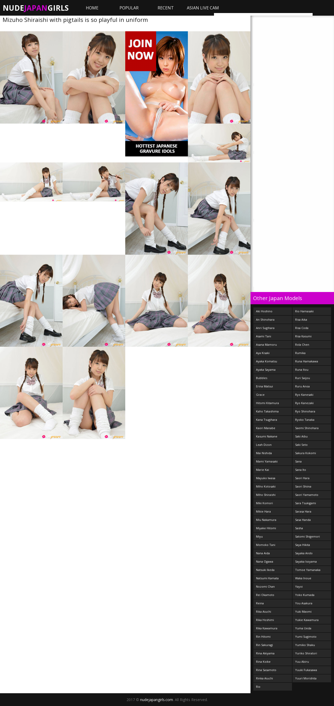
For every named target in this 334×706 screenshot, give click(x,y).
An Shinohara (265, 319)
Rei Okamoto (265, 595)
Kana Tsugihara (266, 420)
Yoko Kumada (304, 595)
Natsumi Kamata (267, 578)
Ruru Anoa (302, 386)
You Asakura (303, 603)
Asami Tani (263, 336)
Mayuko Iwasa (265, 478)
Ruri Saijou (302, 378)
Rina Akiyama (265, 653)
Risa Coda (301, 328)
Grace (260, 395)
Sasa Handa (303, 520)
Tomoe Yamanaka (307, 570)
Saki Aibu (301, 436)
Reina (260, 603)
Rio (258, 687)
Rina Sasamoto (266, 670)
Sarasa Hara (303, 511)
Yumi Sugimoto (306, 636)
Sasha (299, 528)
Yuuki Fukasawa (306, 670)
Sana (298, 461)
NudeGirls (36, 8)
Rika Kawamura (266, 628)
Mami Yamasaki (267, 461)
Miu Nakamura (266, 520)
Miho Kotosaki (266, 486)
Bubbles (261, 378)
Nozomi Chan (265, 586)
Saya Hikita (302, 545)
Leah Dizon (264, 445)
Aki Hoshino (264, 311)
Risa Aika (301, 319)
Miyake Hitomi (266, 528)
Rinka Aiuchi (264, 678)
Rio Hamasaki (304, 311)
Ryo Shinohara (305, 411)
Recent (166, 8)
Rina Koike (263, 662)
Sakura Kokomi (305, 453)
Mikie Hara (263, 511)
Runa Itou (301, 370)
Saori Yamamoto (306, 495)
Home (92, 8)
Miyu (259, 536)
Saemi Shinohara (307, 428)
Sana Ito (300, 470)
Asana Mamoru (266, 344)
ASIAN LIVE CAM (203, 8)
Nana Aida (263, 553)
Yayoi (299, 586)
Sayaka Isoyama (306, 561)
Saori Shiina (303, 486)
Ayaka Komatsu (266, 361)
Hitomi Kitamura (267, 403)
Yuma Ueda (303, 628)
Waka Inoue (303, 578)
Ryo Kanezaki (304, 403)
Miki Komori (264, 503)
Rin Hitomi (263, 636)
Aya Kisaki (263, 353)
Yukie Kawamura (307, 620)
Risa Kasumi (303, 336)
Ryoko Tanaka (304, 420)
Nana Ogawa (264, 561)
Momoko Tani (265, 545)
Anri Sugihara (265, 328)
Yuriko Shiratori (306, 653)
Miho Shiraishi (266, 495)
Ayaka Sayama (266, 370)
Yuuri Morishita (306, 678)
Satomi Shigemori (307, 536)
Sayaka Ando (304, 553)
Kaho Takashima (267, 411)
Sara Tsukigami (305, 503)
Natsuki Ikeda (265, 570)
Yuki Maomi (303, 611)
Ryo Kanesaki (304, 395)
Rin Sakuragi (264, 645)
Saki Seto (301, 445)
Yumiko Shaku (305, 645)
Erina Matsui (264, 386)
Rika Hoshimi (265, 620)
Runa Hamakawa (306, 361)
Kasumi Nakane (266, 436)
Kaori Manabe (265, 428)
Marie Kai (262, 470)
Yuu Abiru (302, 662)
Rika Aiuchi (263, 611)
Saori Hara (302, 478)
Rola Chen (302, 344)
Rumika (300, 353)
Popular (129, 8)
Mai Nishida (264, 453)
